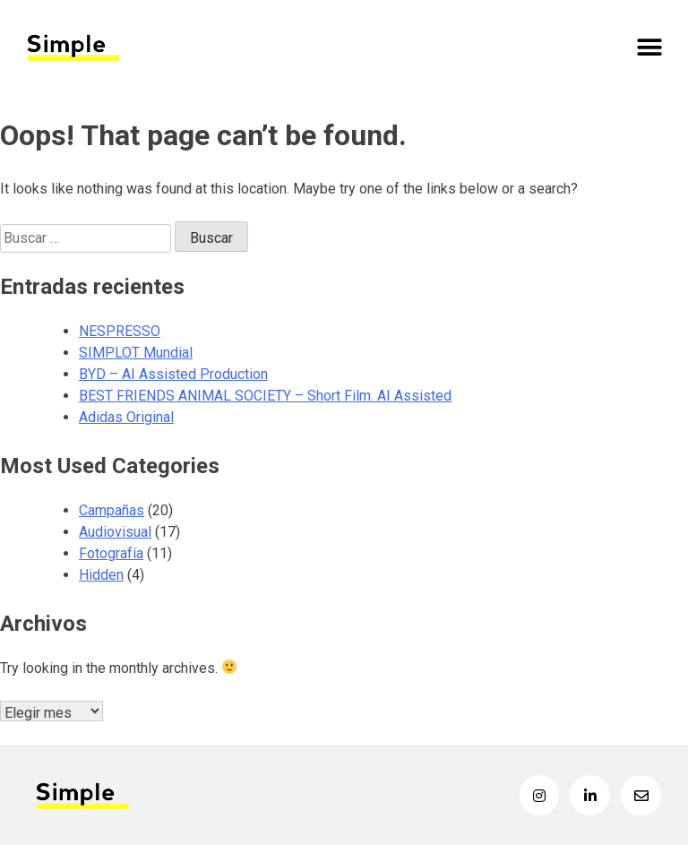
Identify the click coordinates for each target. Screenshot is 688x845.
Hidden (101, 574)
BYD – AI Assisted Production (173, 374)
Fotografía (111, 553)
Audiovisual (115, 531)
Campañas (111, 510)
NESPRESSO (119, 331)
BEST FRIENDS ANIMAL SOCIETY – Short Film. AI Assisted (265, 395)
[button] (650, 47)
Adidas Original (126, 417)
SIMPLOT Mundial (136, 352)
